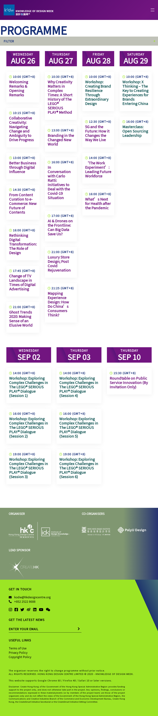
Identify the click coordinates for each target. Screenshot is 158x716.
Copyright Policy (20, 657)
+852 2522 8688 (24, 601)
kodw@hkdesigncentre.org (32, 597)
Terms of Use (18, 648)
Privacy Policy (18, 652)
